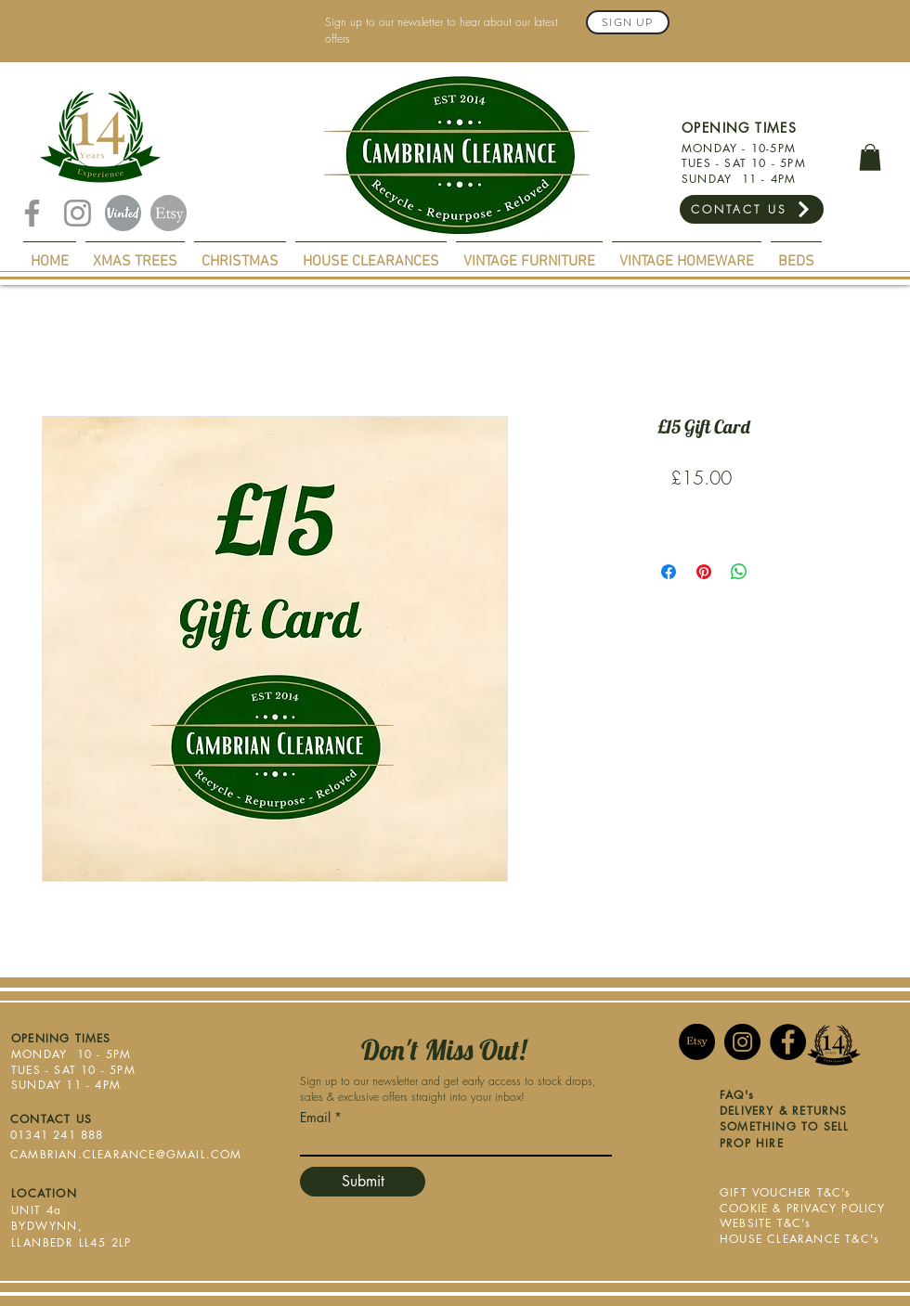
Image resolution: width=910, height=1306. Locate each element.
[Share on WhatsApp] (739, 572)
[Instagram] (77, 213)
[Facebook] (32, 213)
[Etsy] (168, 213)
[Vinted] (123, 213)
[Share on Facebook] (668, 572)
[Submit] (362, 1181)
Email (315, 1117)
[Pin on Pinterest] (704, 572)
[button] (870, 157)
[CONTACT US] (752, 209)
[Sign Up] (628, 22)
